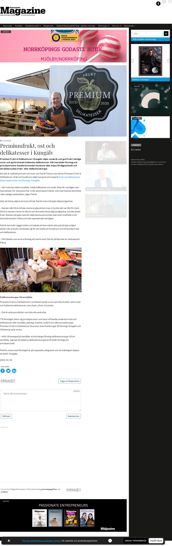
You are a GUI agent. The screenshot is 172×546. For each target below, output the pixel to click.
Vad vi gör (103, 25)
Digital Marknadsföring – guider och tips (76, 25)
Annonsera (129, 25)
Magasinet (48, 25)
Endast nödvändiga (135, 541)
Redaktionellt (33, 25)
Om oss (116, 25)
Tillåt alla (156, 541)
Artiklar (19, 25)
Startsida (7, 25)
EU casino (136, 149)
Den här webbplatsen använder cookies (41, 540)
